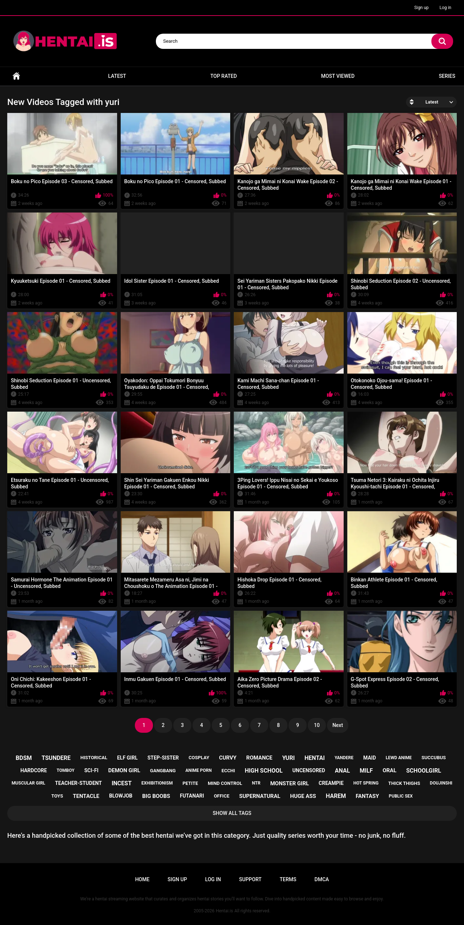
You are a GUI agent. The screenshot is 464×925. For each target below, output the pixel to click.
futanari (192, 796)
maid (369, 758)
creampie (331, 783)
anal (342, 770)
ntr (256, 783)
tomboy (65, 770)
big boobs (156, 796)
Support (250, 879)
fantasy (367, 796)
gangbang (163, 770)
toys (57, 796)
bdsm (24, 757)
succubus (434, 757)
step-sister (163, 758)
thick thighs (404, 783)
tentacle (86, 796)
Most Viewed (338, 76)
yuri (288, 757)
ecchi (228, 770)
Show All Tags (232, 813)
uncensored (309, 770)
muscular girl (28, 783)
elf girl (127, 758)
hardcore (33, 770)
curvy (227, 757)
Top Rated (223, 76)
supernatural (260, 796)
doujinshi (441, 783)
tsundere (56, 757)
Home (16, 76)
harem (336, 795)
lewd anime (399, 757)
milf (366, 770)
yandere (344, 757)
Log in (445, 7)
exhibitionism (157, 783)
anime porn (198, 770)
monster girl (289, 783)
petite (190, 783)
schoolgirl (423, 770)
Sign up (421, 7)
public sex (401, 796)
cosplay (198, 757)
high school (264, 770)
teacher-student (78, 783)
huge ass (303, 796)
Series (447, 76)
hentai (314, 757)
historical (93, 757)
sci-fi (91, 770)
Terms (288, 879)
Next (337, 725)
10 (317, 725)
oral (389, 770)
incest (122, 783)
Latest (117, 76)
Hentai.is (224, 910)
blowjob (120, 796)
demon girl (124, 770)
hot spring (365, 783)
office (221, 796)
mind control (225, 783)
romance (259, 757)
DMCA (322, 879)
